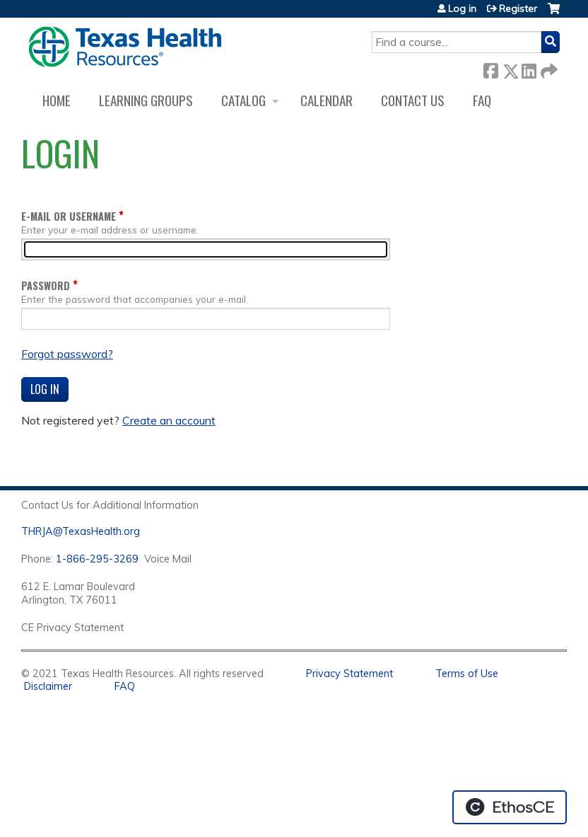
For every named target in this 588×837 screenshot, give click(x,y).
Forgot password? (67, 354)
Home (56, 100)
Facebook (490, 68)
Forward (548, 68)
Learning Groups (146, 100)
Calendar (326, 100)
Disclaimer (48, 686)
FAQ (482, 100)
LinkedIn (529, 68)
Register (518, 8)
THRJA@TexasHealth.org (80, 531)
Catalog (243, 100)
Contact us (413, 100)
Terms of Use (466, 673)
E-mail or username (68, 216)
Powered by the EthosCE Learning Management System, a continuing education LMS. (509, 807)
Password (45, 285)
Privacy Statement (349, 673)
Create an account (169, 420)
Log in (462, 8)
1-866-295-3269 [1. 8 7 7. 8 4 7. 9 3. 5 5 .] (97, 559)
